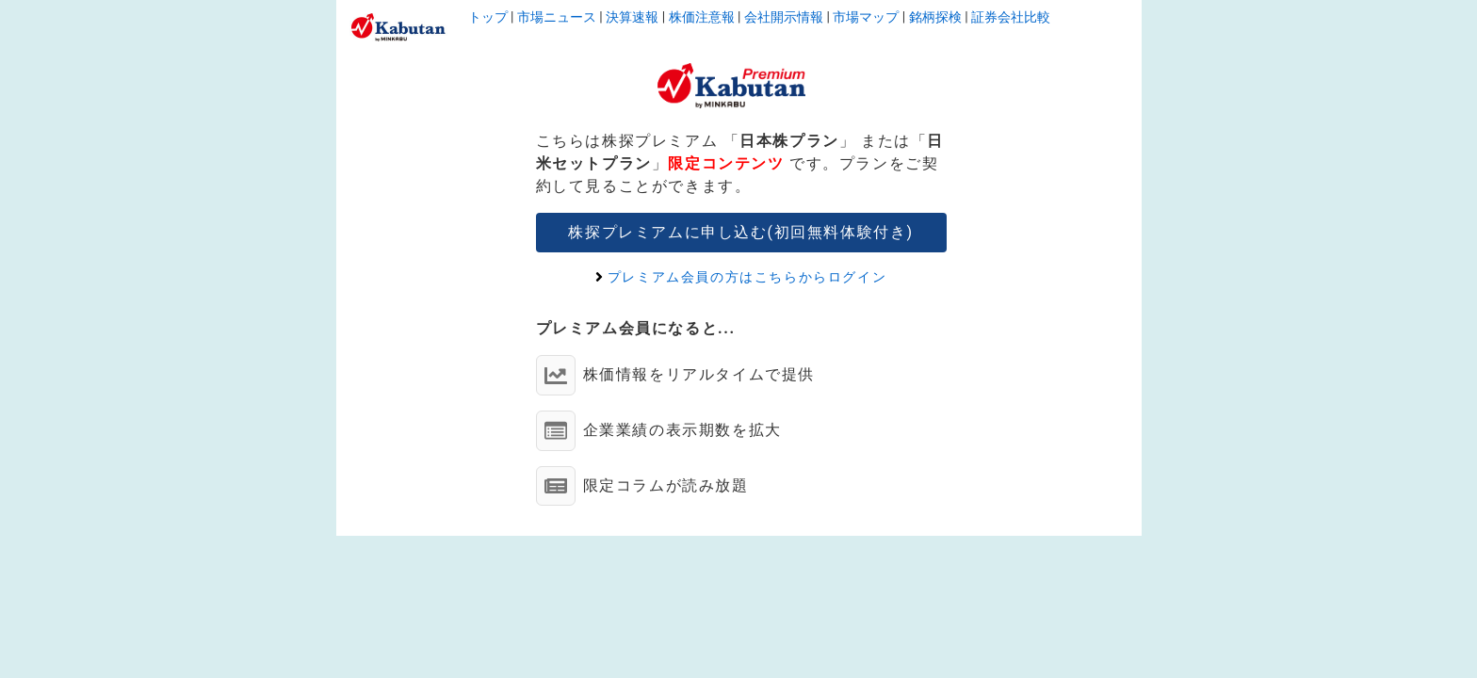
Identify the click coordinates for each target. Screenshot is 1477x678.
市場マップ (866, 16)
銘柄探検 (935, 16)
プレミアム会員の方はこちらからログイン (740, 276)
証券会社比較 (1010, 16)
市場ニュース (556, 16)
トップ (488, 16)
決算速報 (632, 16)
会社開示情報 (783, 16)
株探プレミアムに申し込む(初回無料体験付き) (740, 232)
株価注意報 (702, 16)
